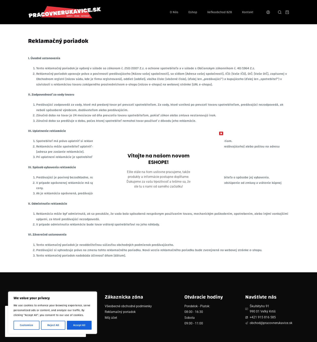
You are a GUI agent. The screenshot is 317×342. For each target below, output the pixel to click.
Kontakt (247, 12)
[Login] (268, 12)
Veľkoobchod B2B (219, 12)
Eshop (192, 12)
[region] (52, 312)
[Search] (279, 12)
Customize (26, 325)
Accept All (79, 325)
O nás (174, 12)
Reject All (53, 325)
